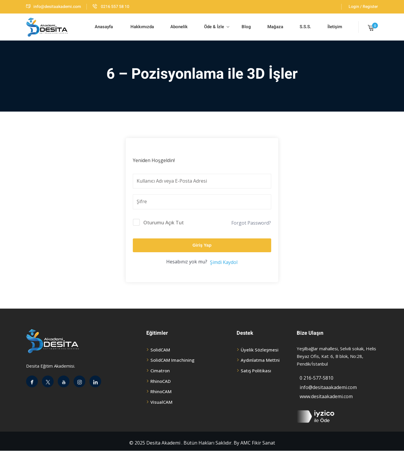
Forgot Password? (251, 223)
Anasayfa (104, 26)
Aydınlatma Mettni (260, 360)
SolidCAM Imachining (172, 360)
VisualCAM (161, 402)
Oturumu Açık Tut (163, 222)
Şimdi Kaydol (223, 262)
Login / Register (363, 7)
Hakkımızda (141, 26)
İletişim (334, 26)
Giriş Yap (202, 245)
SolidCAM (160, 350)
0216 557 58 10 (111, 7)
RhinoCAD (160, 381)
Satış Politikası (256, 370)
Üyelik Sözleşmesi (260, 350)
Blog (245, 26)
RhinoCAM (161, 391)
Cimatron (160, 370)
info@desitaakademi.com (53, 7)
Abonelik (179, 26)
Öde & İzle (216, 26)
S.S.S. (305, 26)
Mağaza (275, 26)
